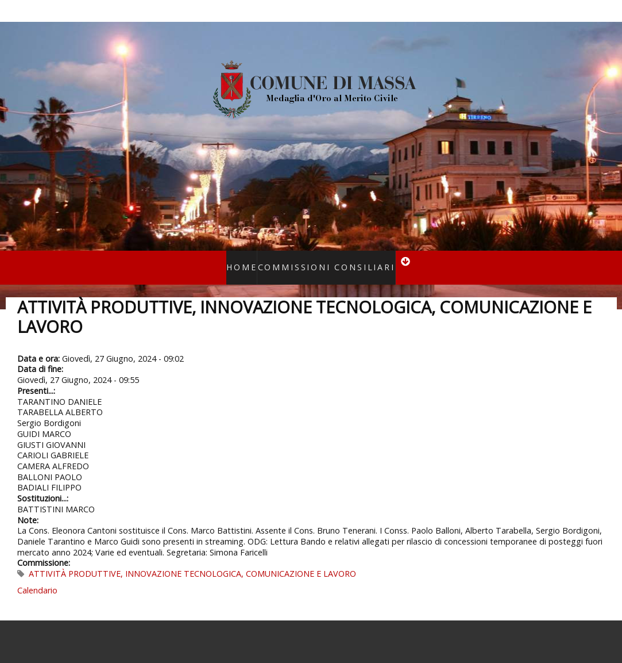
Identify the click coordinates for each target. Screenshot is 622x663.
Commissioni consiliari (322, 259)
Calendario (37, 575)
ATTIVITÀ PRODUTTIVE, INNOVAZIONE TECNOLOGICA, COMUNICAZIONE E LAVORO (192, 558)
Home (254, 259)
